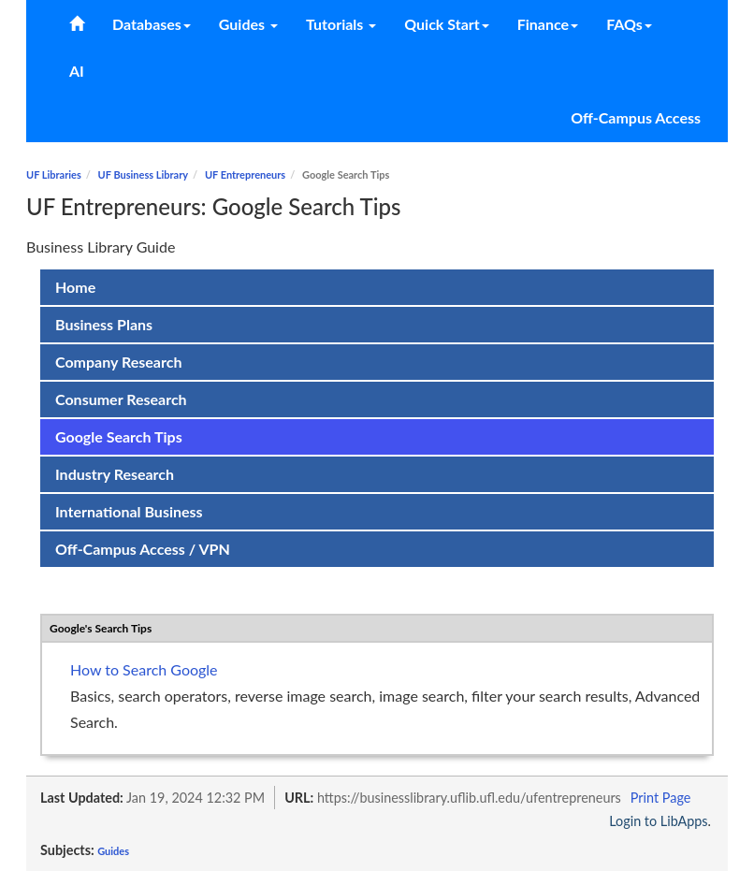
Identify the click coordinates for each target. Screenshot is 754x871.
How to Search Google (144, 669)
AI (76, 71)
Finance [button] (547, 24)
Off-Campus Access (636, 117)
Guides (113, 851)
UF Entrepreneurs (245, 174)
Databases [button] (151, 24)
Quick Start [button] (446, 24)
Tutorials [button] (341, 24)
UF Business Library (143, 174)
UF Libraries (53, 174)
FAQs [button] (629, 24)
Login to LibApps (658, 821)
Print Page (661, 798)
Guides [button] (248, 24)
